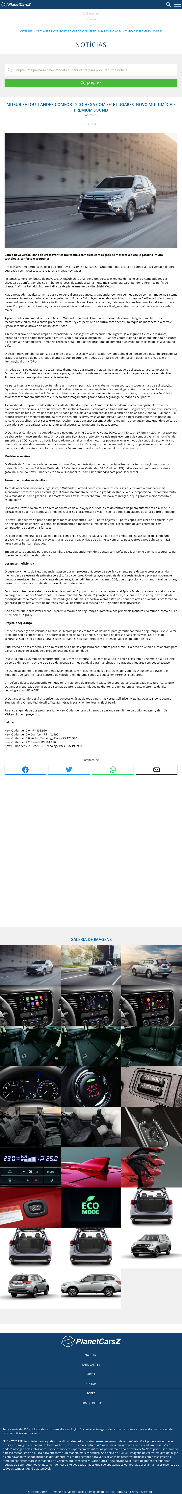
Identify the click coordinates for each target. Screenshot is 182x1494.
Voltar (92, 123)
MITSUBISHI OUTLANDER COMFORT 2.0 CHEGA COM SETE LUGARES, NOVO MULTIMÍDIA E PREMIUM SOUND (91, 31)
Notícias (91, 19)
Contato (91, 1384)
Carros (91, 1374)
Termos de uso (91, 1403)
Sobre (91, 1393)
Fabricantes (91, 1364)
